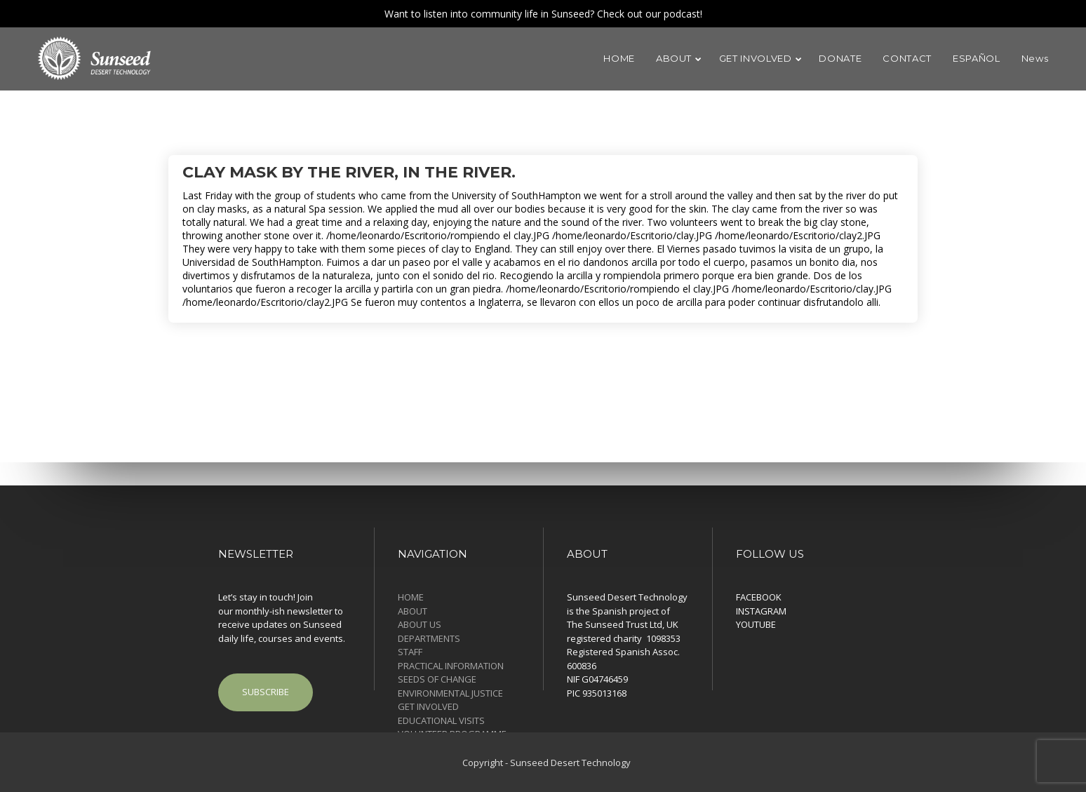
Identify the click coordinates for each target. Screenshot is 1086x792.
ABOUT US (419, 624)
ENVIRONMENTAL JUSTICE (450, 693)
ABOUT (412, 611)
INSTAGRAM (761, 611)
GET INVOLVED (428, 706)
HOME (411, 597)
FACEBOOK (759, 597)
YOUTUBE (756, 624)
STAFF (410, 651)
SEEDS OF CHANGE (437, 679)
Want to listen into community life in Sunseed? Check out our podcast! (543, 13)
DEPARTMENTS (429, 638)
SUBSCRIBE (265, 691)
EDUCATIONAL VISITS (441, 720)
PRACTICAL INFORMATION (451, 665)
